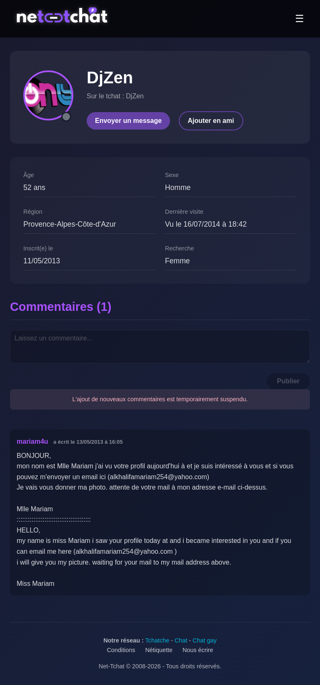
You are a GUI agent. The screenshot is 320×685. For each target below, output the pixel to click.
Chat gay (204, 640)
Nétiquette (158, 650)
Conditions (121, 650)
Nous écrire (197, 650)
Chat (181, 640)
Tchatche (157, 640)
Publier (288, 381)
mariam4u (32, 441)
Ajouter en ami (211, 120)
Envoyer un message (128, 120)
